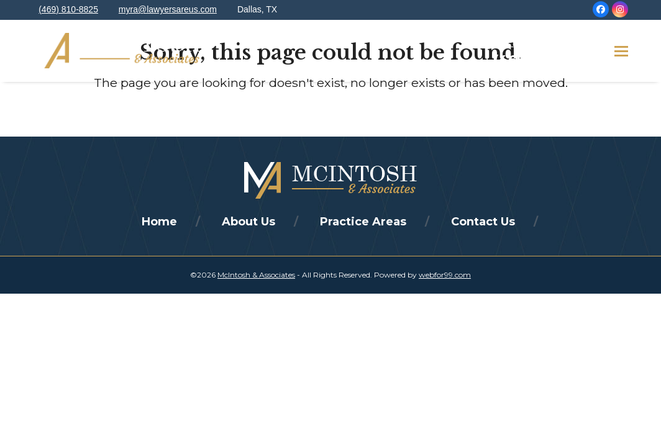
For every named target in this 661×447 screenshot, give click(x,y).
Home (159, 221)
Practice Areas (363, 221)
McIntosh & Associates (256, 274)
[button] (621, 51)
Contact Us (483, 221)
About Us (248, 221)
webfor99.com (445, 274)
